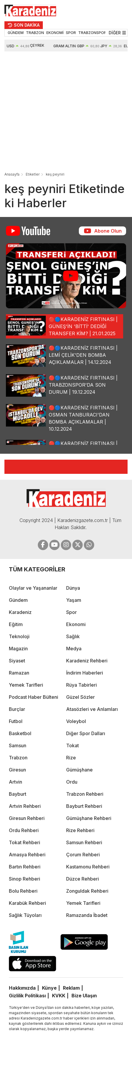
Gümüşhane (79, 770)
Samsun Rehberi (84, 842)
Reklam (71, 988)
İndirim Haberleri (84, 673)
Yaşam (73, 600)
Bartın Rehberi (24, 867)
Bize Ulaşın (84, 996)
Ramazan (19, 673)
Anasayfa (11, 174)
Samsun (17, 745)
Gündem (18, 600)
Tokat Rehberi (24, 842)
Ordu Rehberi (24, 830)
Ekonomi (76, 624)
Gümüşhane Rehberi (88, 818)
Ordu (71, 782)
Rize (71, 758)
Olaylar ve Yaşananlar (33, 588)
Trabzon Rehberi (84, 794)
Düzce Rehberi (82, 879)
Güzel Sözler (80, 697)
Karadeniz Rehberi (86, 661)
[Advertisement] (58, 112)
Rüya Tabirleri (81, 685)
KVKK (58, 996)
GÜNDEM (16, 32)
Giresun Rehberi (27, 818)
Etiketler (33, 174)
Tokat (72, 745)
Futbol (15, 721)
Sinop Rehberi (24, 879)
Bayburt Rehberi (84, 806)
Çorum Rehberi (83, 855)
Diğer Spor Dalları (85, 733)
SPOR (71, 32)
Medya (74, 648)
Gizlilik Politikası (27, 996)
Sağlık (73, 636)
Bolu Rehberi (23, 891)
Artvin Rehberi (25, 806)
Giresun (17, 770)
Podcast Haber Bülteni (33, 697)
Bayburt (17, 794)
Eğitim (16, 624)
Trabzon (18, 758)
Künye (49, 988)
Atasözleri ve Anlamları (92, 709)
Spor (71, 612)
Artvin (15, 782)
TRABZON (35, 32)
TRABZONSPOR (92, 32)
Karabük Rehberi (27, 903)
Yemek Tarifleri (26, 685)
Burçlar (17, 709)
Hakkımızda (22, 988)
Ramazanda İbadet (86, 915)
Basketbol (20, 733)
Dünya (73, 588)
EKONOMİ (54, 32)
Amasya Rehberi (27, 855)
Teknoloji (19, 636)
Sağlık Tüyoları (25, 915)
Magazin (18, 648)
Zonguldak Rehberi (87, 891)
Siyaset (17, 661)
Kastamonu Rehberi (88, 867)
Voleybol (76, 721)
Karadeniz (20, 612)
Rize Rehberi (80, 830)
